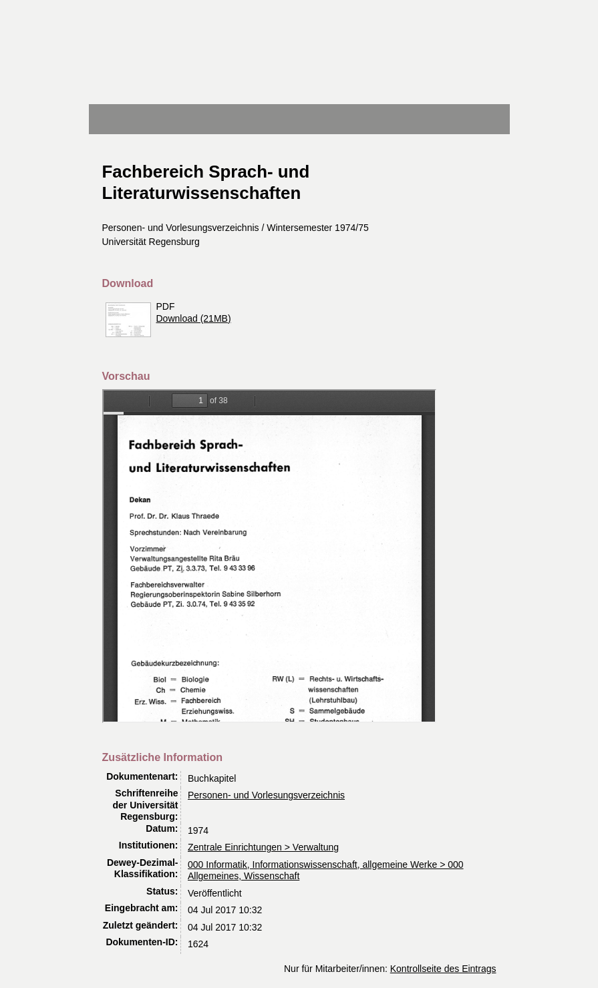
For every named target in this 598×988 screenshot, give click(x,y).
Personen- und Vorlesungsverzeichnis (266, 795)
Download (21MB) (193, 318)
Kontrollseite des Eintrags (443, 968)
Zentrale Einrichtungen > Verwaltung (263, 847)
